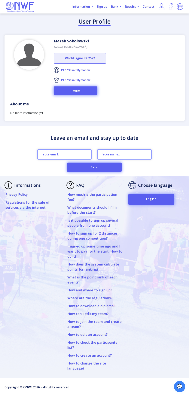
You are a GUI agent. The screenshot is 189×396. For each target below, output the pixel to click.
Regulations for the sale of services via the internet (27, 205)
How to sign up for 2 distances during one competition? (92, 236)
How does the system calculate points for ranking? (93, 267)
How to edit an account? (87, 334)
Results (75, 91)
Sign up (102, 6)
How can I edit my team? (88, 313)
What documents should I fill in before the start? (92, 210)
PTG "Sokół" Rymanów (75, 70)
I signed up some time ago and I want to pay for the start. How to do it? (94, 251)
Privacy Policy (16, 194)
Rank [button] (115, 6)
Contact (148, 6)
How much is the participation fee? (92, 197)
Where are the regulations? (89, 298)
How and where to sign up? (89, 290)
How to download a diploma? (91, 306)
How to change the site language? (86, 365)
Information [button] (81, 6)
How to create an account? (89, 355)
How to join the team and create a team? (94, 324)
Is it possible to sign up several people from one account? (92, 223)
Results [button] (131, 6)
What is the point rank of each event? (92, 279)
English (151, 199)
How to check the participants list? (92, 345)
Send (94, 167)
